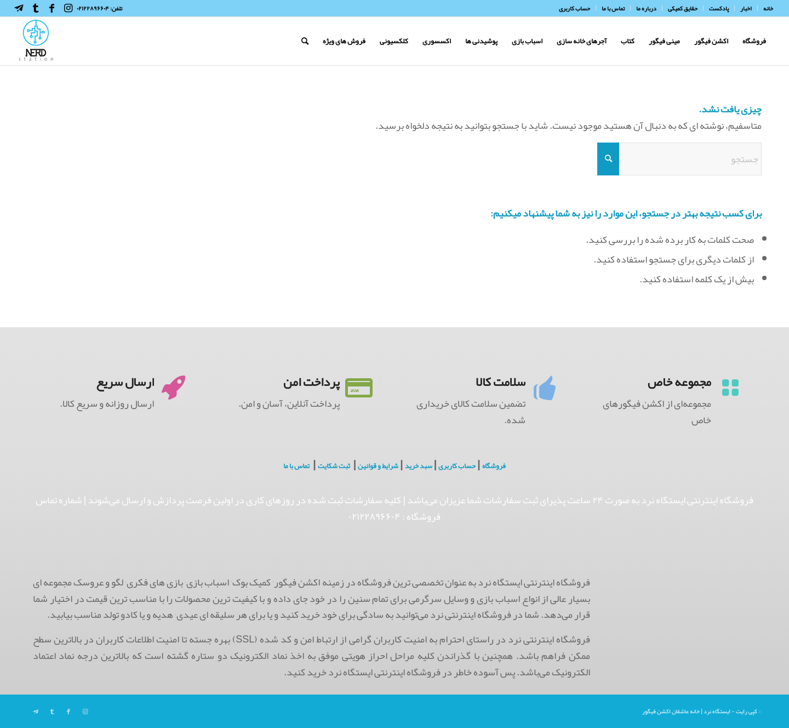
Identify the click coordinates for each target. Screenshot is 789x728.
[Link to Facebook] (52, 8)
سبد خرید (418, 466)
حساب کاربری (457, 466)
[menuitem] (765, 8)
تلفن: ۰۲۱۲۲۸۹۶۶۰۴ (99, 8)
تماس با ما (296, 466)
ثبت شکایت (334, 466)
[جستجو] (305, 41)
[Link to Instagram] (68, 8)
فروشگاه (494, 466)
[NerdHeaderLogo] (36, 41)
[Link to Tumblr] (35, 8)
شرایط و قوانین (378, 466)
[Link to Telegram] (19, 8)
